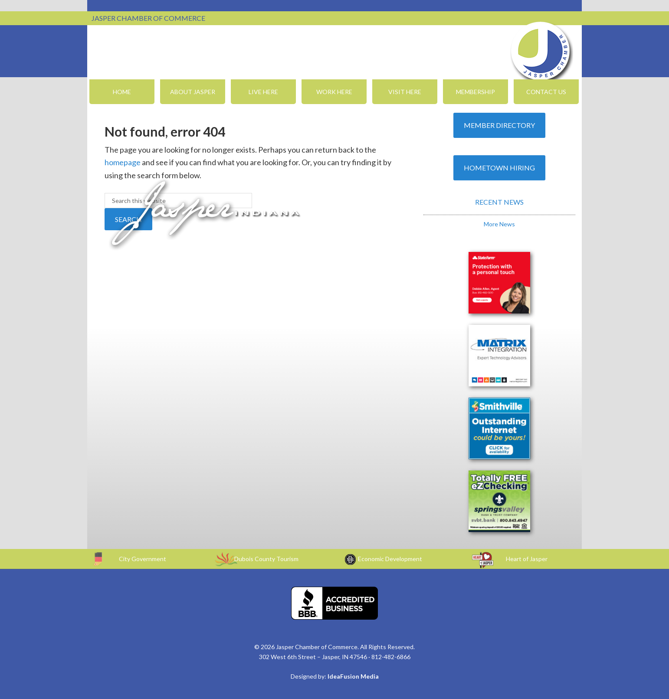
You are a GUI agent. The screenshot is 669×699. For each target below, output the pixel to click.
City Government (142, 558)
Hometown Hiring (499, 167)
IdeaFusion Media (353, 676)
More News (499, 224)
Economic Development (390, 558)
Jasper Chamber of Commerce (540, 51)
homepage (123, 162)
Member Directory (499, 125)
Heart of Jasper (527, 558)
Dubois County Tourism (266, 558)
